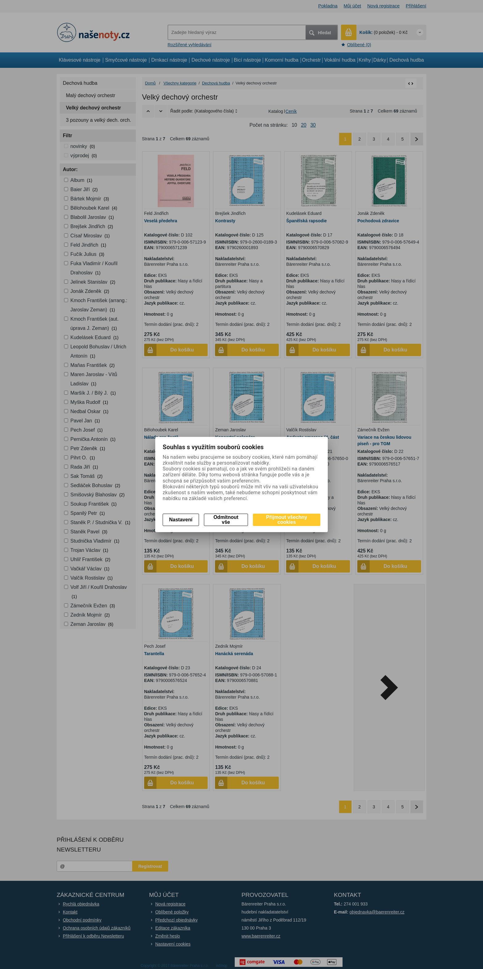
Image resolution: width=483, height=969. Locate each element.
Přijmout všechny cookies (286, 520)
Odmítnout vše (225, 520)
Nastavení (181, 519)
